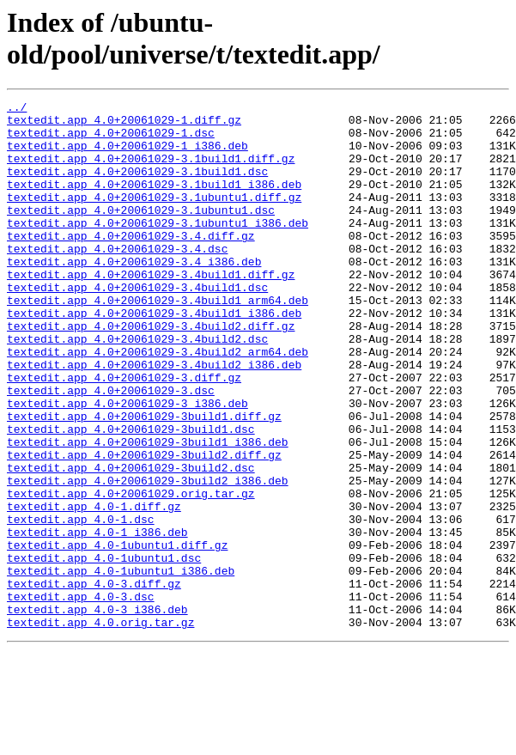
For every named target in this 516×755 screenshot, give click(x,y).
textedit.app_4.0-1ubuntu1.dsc (104, 650)
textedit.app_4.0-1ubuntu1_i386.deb (120, 665)
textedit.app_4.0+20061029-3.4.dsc (117, 279)
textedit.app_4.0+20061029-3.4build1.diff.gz (150, 310)
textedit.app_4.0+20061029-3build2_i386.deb (147, 557)
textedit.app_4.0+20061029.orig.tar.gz (131, 573)
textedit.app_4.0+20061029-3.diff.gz (124, 433)
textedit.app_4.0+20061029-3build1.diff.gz (144, 480)
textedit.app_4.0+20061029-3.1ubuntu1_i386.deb (157, 248)
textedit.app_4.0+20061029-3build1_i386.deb (147, 511)
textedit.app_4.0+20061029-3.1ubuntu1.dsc (141, 233)
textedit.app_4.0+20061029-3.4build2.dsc (137, 387)
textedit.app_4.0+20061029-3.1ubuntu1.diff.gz (154, 217)
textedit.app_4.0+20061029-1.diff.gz (124, 124)
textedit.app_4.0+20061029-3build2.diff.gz (144, 526)
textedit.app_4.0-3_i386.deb (97, 712)
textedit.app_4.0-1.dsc (81, 604)
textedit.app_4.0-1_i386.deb (97, 619)
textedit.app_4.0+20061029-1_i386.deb (127, 155)
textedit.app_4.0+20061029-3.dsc (111, 449)
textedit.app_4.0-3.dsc (81, 696)
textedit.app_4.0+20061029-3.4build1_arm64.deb (157, 341)
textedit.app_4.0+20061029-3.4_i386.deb (134, 294)
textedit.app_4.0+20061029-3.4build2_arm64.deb (157, 403)
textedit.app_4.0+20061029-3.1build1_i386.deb (154, 202)
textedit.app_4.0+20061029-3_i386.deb (127, 464)
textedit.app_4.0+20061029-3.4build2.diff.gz (150, 372)
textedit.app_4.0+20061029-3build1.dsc (131, 495)
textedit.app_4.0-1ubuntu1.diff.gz (117, 634)
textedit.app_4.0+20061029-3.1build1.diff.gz (150, 171)
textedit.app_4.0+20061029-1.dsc (111, 140)
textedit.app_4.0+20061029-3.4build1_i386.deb (154, 356)
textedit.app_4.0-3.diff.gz (94, 681)
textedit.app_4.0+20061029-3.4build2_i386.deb (154, 418)
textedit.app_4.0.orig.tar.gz (100, 727)
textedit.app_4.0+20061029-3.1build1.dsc (137, 186)
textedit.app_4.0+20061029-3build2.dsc (131, 542)
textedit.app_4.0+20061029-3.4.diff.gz (131, 263)
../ (17, 109)
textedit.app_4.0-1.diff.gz (94, 588)
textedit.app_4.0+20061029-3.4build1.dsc (137, 325)
